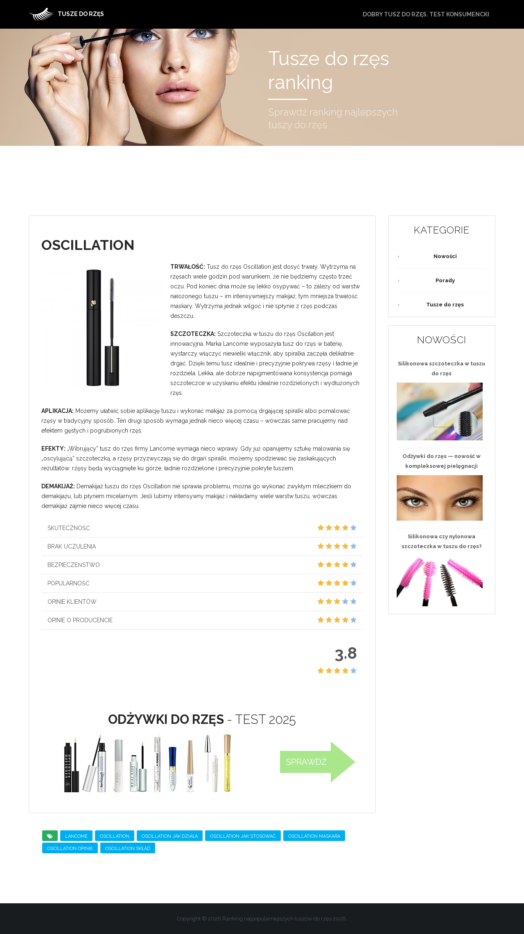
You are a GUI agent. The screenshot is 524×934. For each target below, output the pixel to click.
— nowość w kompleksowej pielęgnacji (441, 461)
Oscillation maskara (314, 836)
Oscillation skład (127, 848)
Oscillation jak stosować (243, 836)
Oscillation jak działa (170, 836)
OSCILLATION (114, 836)
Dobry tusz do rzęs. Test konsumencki (426, 14)
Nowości (445, 256)
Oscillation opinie (70, 848)
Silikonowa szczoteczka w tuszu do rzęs (441, 368)
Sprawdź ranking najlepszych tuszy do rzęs (334, 119)
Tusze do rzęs (445, 305)
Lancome (76, 836)
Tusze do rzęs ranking (329, 70)
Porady (445, 280)
